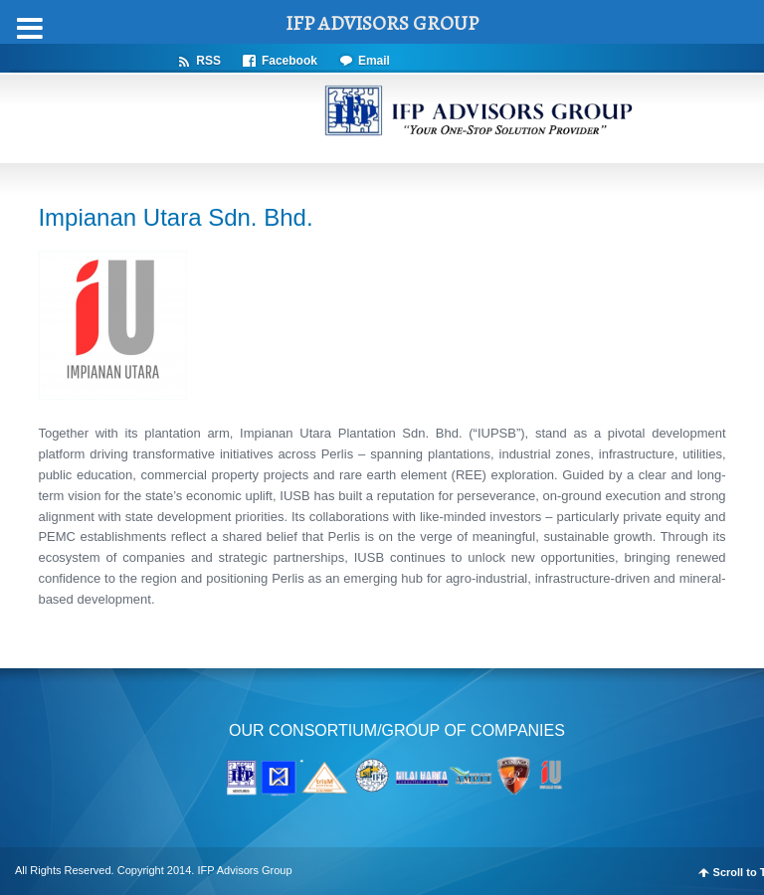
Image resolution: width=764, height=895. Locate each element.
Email (374, 60)
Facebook (289, 60)
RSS (208, 60)
